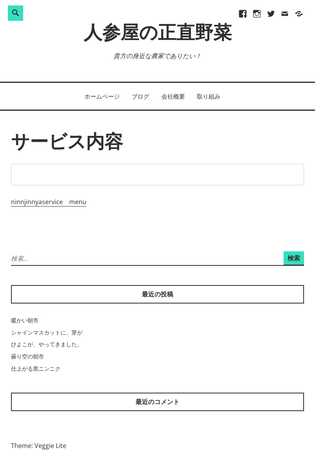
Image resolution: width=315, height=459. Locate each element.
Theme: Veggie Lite (38, 445)
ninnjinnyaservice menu (48, 201)
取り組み (208, 96)
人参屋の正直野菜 (158, 34)
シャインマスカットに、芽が (46, 332)
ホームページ (102, 96)
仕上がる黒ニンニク (35, 368)
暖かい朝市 (24, 320)
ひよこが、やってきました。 (46, 344)
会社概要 (173, 96)
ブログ (140, 96)
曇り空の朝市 (27, 356)
